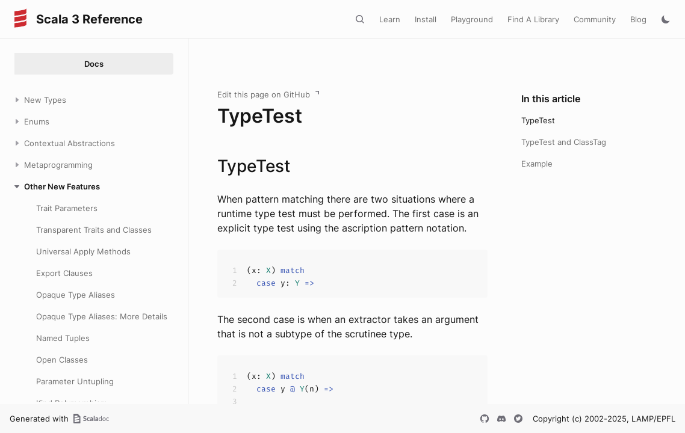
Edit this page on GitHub (263, 94)
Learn (389, 19)
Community (595, 19)
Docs (94, 64)
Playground (472, 19)
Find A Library (533, 19)
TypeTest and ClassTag (563, 142)
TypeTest (538, 120)
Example (537, 163)
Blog (638, 19)
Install (425, 19)
